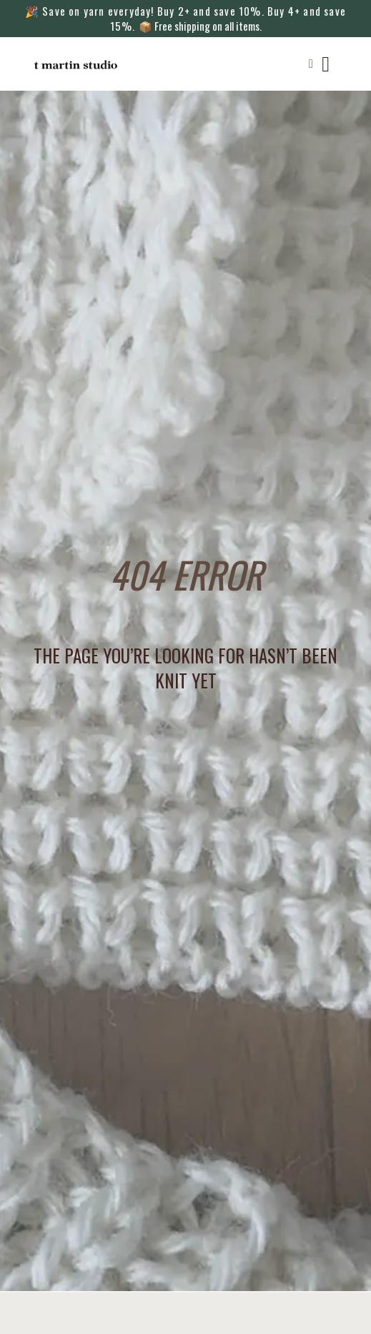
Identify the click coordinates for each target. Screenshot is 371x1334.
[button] (310, 64)
